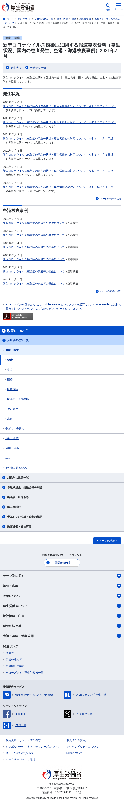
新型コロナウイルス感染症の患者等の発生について (34, 222)
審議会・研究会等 (18, 497)
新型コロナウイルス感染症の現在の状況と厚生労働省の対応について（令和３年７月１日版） (59, 186)
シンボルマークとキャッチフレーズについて (33, 746)
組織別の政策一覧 (18, 477)
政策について (62, 596)
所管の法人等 (14, 659)
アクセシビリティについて (82, 746)
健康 (10, 359)
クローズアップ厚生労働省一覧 (24, 672)
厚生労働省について (62, 606)
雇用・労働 (12, 448)
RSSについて (74, 753)
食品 (10, 369)
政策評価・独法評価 (19, 526)
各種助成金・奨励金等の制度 (24, 487)
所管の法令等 (62, 626)
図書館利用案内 (15, 666)
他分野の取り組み (16, 467)
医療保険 (12, 389)
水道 (10, 418)
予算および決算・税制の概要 (24, 516)
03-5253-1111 (63, 792)
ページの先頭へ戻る (110, 198)
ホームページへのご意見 (20, 759)
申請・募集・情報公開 (62, 636)
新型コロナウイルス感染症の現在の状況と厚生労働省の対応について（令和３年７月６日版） (59, 106)
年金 (8, 457)
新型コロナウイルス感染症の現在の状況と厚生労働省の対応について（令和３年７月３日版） (59, 154)
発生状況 (16, 67)
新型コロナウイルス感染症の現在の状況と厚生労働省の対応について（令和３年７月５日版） (59, 122)
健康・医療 (12, 350)
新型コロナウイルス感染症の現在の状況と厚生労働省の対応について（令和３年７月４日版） (59, 138)
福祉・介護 (12, 438)
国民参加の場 (62, 562)
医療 (10, 379)
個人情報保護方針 (77, 740)
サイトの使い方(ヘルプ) (20, 753)
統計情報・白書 (62, 616)
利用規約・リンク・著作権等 (23, 740)
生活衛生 (12, 408)
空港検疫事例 (38, 67)
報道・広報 (62, 586)
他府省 (10, 653)
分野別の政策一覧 (18, 340)
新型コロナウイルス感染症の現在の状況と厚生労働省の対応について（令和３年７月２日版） (59, 170)
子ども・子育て (14, 428)
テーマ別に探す (62, 576)
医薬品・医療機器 (18, 399)
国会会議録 (14, 507)
